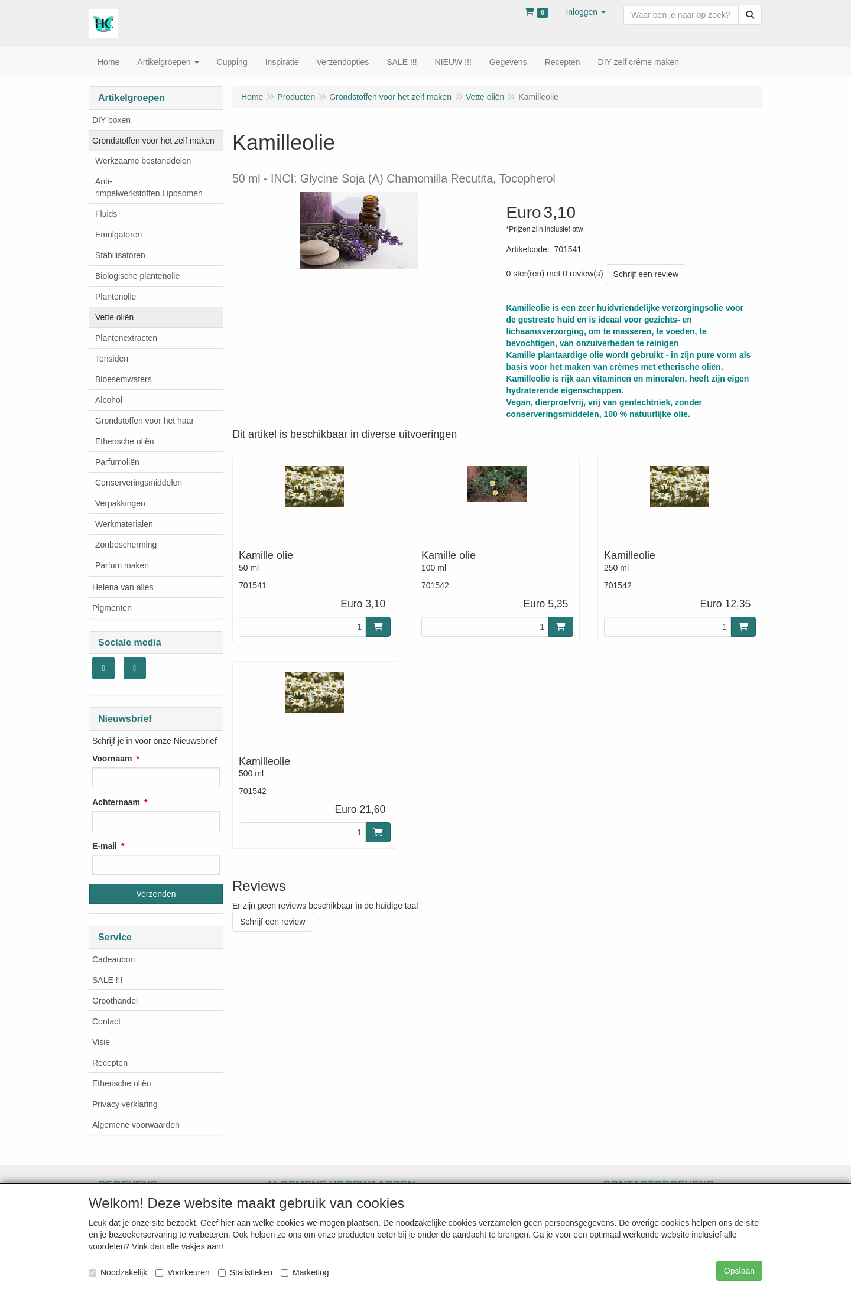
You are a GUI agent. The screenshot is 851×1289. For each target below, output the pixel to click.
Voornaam (112, 758)
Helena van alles (123, 587)
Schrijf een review (646, 274)
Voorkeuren (182, 1272)
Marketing (305, 1272)
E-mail (104, 846)
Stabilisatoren (120, 255)
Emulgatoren (118, 234)
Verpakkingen (120, 503)
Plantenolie (115, 296)
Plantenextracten (126, 338)
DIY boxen (111, 120)
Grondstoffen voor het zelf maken (153, 140)
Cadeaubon (113, 959)
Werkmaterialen (124, 524)
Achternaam (116, 802)
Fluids (106, 214)
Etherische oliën (124, 441)
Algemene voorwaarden (136, 1124)
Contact (106, 1021)
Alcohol (108, 400)
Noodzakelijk (118, 1272)
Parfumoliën (117, 462)
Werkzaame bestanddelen (143, 160)
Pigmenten (112, 608)
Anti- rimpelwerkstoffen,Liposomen (149, 187)
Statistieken (245, 1272)
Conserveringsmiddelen (138, 482)
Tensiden (111, 358)
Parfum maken (122, 565)
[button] (586, 12)
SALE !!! (107, 980)
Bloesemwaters (123, 379)
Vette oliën (114, 317)
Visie (101, 1042)
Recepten (110, 1062)
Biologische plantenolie (137, 276)
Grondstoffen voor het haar (144, 420)
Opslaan (739, 1270)
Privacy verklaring (124, 1104)
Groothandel (115, 1000)
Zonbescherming (126, 544)
